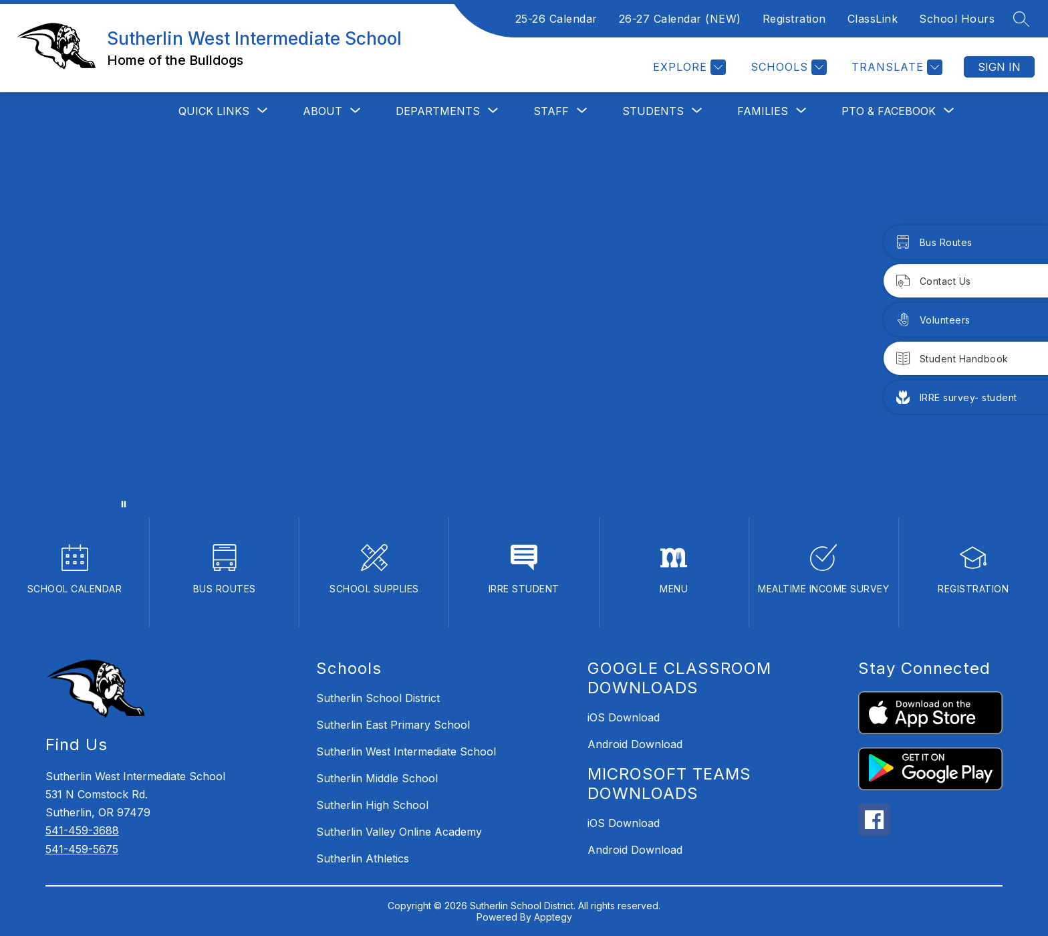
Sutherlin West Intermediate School (406, 751)
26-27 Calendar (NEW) (680, 18)
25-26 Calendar (556, 18)
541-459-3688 (82, 830)
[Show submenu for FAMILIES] (762, 111)
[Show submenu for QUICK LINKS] (213, 111)
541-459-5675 (81, 849)
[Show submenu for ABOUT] (322, 111)
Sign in (999, 67)
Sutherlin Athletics (362, 858)
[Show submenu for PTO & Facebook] (888, 111)
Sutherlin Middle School (377, 778)
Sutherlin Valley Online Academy (399, 831)
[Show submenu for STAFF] (551, 111)
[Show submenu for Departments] (438, 111)
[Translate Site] (895, 67)
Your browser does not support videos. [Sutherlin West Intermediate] (524, 323)
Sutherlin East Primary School (393, 724)
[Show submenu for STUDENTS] (653, 111)
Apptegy (553, 917)
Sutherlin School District (378, 698)
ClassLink (872, 18)
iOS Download (623, 717)
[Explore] (688, 67)
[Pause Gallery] (123, 504)
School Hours (957, 18)
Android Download (634, 744)
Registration (794, 18)
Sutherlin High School (372, 805)
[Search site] (1021, 19)
